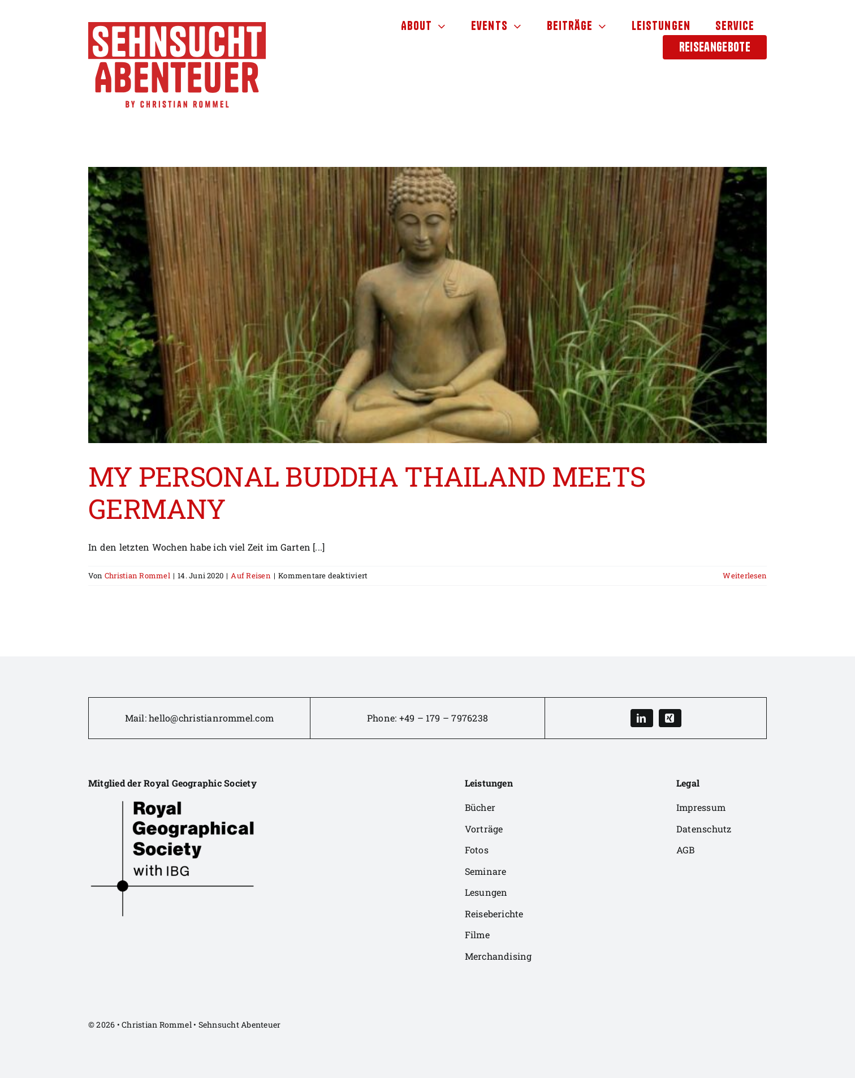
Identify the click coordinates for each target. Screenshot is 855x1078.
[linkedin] (642, 718)
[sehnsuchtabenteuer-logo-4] (177, 26)
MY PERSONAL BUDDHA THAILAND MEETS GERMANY (366, 492)
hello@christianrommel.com (211, 718)
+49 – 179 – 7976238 (444, 718)
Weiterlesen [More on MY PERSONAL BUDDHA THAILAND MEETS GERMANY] (745, 575)
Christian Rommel (137, 575)
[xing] (670, 718)
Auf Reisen (250, 575)
